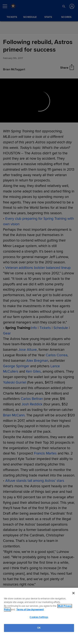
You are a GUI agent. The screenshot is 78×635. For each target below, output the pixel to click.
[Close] (73, 593)
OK (39, 627)
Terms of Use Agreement (30, 609)
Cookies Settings (39, 617)
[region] (39, 611)
